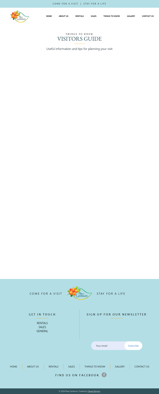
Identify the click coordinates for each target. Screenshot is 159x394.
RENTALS (42, 323)
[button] (63, 16)
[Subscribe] (133, 345)
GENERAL (42, 331)
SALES (42, 327)
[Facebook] (104, 374)
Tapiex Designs (94, 391)
